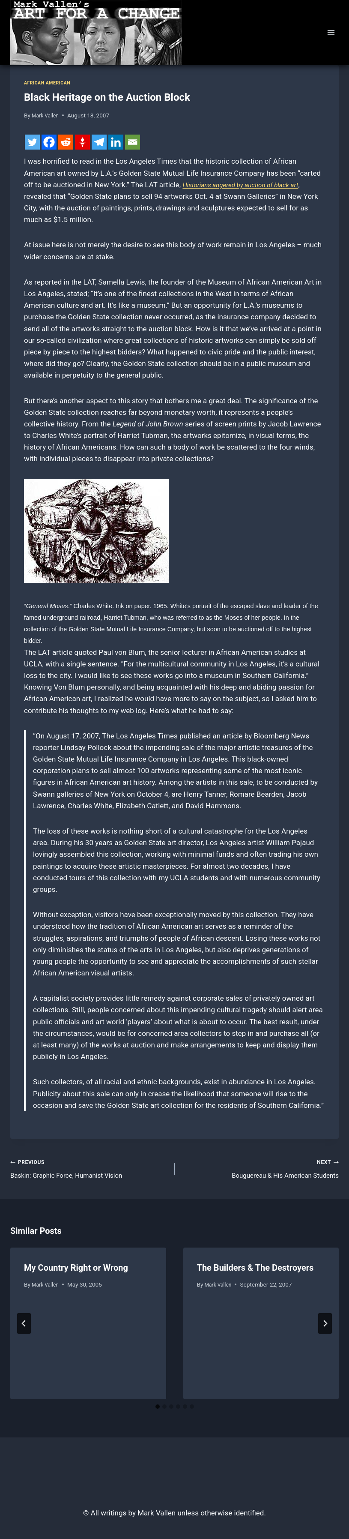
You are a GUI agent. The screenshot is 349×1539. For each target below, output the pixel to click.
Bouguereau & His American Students (260, 1169)
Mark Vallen (47, 115)
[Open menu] (331, 32)
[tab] (157, 1409)
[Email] (132, 142)
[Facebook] (49, 142)
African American (50, 83)
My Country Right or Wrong (76, 1271)
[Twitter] (32, 142)
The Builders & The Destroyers (255, 1271)
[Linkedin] (115, 142)
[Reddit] (65, 142)
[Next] (325, 1326)
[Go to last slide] (24, 1326)
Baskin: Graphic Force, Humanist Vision (88, 1169)
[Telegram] (99, 142)
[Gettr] (82, 142)
